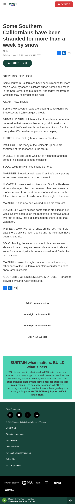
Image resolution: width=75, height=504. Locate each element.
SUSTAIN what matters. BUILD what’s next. (37, 364)
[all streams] (71, 500)
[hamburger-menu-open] (4, 4)
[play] (4, 500)
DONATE (65, 4)
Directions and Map (15, 434)
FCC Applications (14, 466)
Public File (10, 459)
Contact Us (11, 428)
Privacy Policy (12, 447)
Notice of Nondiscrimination (18, 453)
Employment (11, 440)
